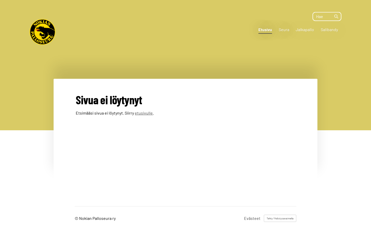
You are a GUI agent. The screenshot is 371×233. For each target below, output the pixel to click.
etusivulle (144, 112)
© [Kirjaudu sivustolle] (77, 218)
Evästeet (252, 218)
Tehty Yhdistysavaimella (280, 218)
